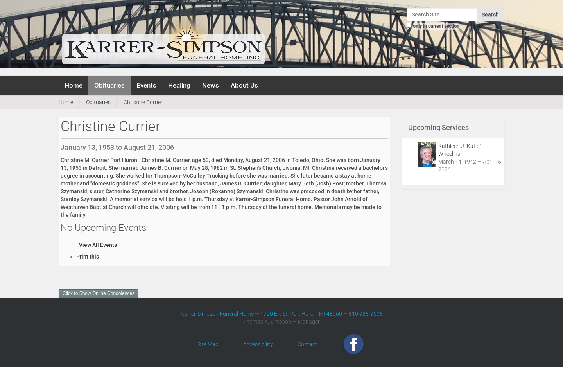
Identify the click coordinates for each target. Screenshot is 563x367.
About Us (244, 85)
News (210, 85)
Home (73, 85)
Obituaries (109, 85)
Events (146, 85)
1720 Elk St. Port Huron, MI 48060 (301, 314)
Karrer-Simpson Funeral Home (217, 314)
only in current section (436, 26)
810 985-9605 (366, 314)
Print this (87, 257)
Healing (179, 85)
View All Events (98, 245)
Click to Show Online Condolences (98, 293)
